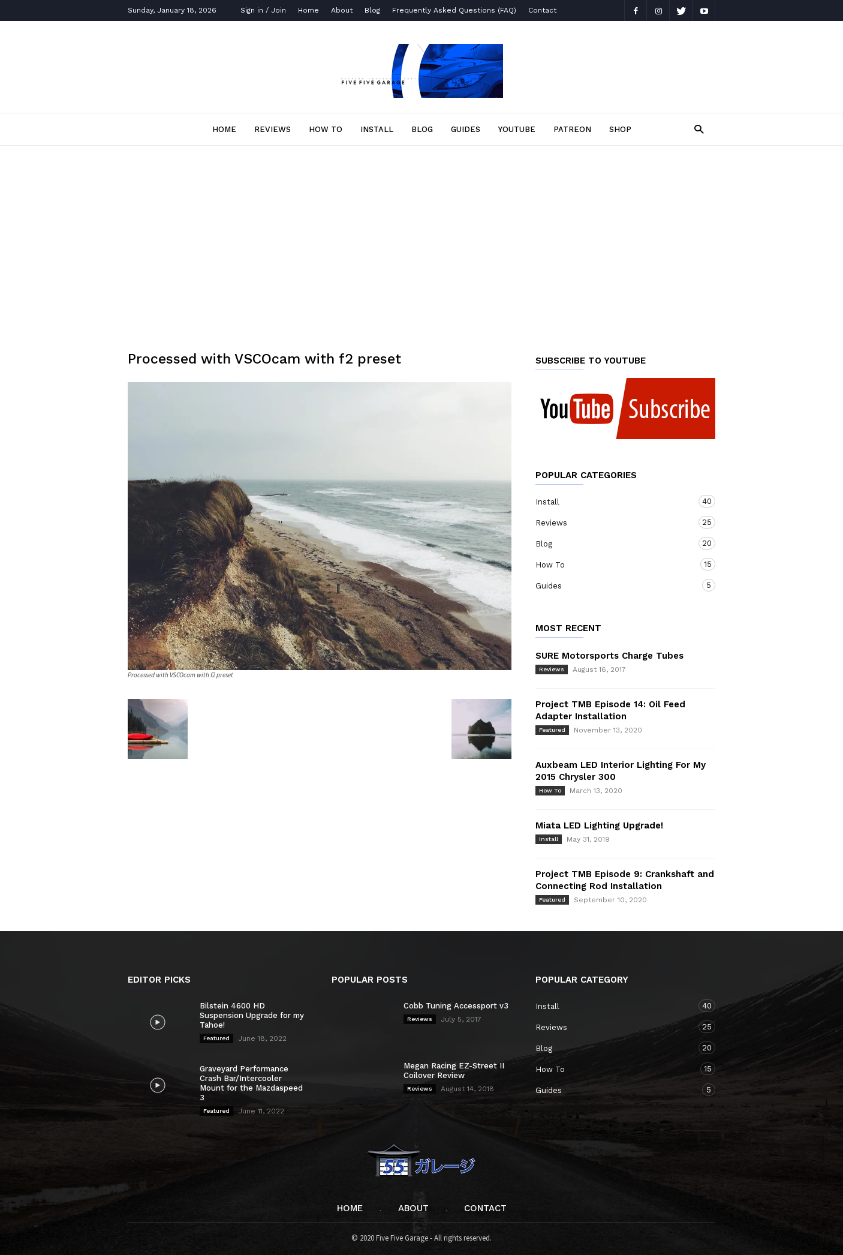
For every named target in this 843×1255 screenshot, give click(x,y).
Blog (372, 10)
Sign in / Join (263, 10)
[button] (695, 128)
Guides (465, 129)
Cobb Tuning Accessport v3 (456, 1005)
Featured (552, 729)
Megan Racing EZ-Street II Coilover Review (454, 1070)
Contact (542, 10)
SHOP (620, 129)
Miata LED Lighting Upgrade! (599, 825)
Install (376, 129)
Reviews (272, 129)
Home (308, 10)
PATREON (572, 129)
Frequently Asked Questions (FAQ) (454, 10)
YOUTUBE (516, 129)
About (342, 10)
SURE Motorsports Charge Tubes (609, 655)
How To (325, 129)
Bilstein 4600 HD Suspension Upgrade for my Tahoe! (252, 1015)
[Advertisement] (421, 236)
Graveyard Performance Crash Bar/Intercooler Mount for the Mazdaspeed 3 (251, 1083)
